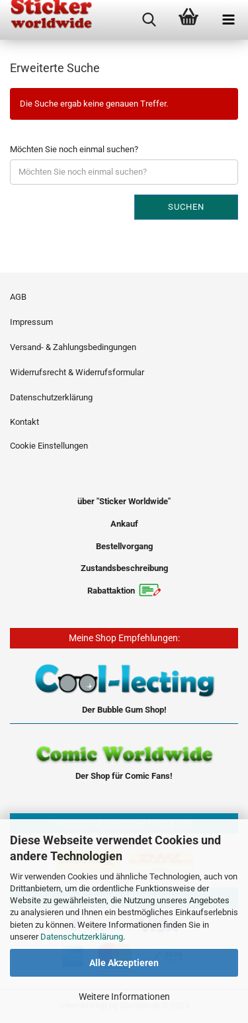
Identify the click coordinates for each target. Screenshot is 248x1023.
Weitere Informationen (124, 996)
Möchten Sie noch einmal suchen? (74, 149)
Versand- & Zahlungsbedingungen (73, 347)
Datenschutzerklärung (81, 937)
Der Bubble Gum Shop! (124, 710)
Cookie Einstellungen (49, 446)
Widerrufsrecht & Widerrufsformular (77, 372)
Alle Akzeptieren (124, 962)
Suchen (186, 207)
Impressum (31, 322)
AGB (18, 297)
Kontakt (24, 422)
